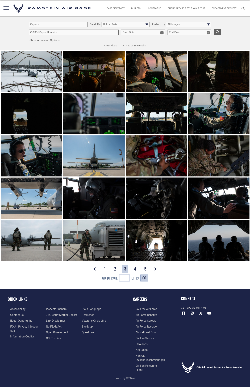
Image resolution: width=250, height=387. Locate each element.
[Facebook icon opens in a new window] (183, 313)
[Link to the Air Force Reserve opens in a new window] (143, 326)
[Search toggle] (244, 8)
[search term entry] (58, 24)
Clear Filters (110, 45)
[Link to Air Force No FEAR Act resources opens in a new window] (52, 320)
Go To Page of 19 (120, 278)
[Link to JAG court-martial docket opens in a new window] (60, 309)
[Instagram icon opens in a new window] (192, 313)
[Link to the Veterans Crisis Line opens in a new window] (94, 314)
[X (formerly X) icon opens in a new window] (200, 313)
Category (158, 24)
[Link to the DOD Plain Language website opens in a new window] (54, 337)
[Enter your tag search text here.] (74, 32)
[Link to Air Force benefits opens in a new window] (143, 314)
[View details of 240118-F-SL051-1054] (31, 71)
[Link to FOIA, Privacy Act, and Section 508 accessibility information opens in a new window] (23, 326)
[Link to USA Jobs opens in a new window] (139, 343)
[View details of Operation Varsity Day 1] (94, 198)
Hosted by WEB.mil (125, 372)
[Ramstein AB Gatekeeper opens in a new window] (224, 8)
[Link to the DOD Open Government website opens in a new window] (55, 326)
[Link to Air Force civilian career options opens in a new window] (142, 337)
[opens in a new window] (115, 8)
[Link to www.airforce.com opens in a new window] (143, 309)
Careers (140, 299)
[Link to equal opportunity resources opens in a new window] (18, 320)
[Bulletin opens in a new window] (136, 8)
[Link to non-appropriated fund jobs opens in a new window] (139, 348)
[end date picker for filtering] (189, 32)
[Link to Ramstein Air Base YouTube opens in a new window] (209, 313)
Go (144, 277)
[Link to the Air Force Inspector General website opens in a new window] (18, 337)
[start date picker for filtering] (143, 32)
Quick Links (17, 299)
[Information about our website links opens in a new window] (54, 314)
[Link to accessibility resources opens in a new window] (15, 309)
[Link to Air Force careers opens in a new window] (143, 320)
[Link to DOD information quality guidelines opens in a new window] (19, 331)
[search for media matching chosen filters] (217, 32)
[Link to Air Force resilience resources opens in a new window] (89, 309)
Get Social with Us (193, 307)
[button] (5, 8)
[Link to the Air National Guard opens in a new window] (144, 331)
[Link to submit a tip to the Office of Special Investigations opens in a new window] (52, 331)
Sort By (95, 24)
